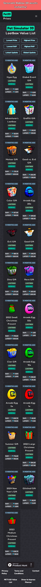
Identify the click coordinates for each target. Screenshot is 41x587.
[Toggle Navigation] (36, 16)
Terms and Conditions (19, 572)
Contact (35, 571)
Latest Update (12, 52)
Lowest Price (11, 40)
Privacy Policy (5, 572)
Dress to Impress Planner (28, 580)
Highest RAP (29, 46)
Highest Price (29, 40)
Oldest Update (29, 52)
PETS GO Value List (10, 580)
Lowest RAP (12, 46)
